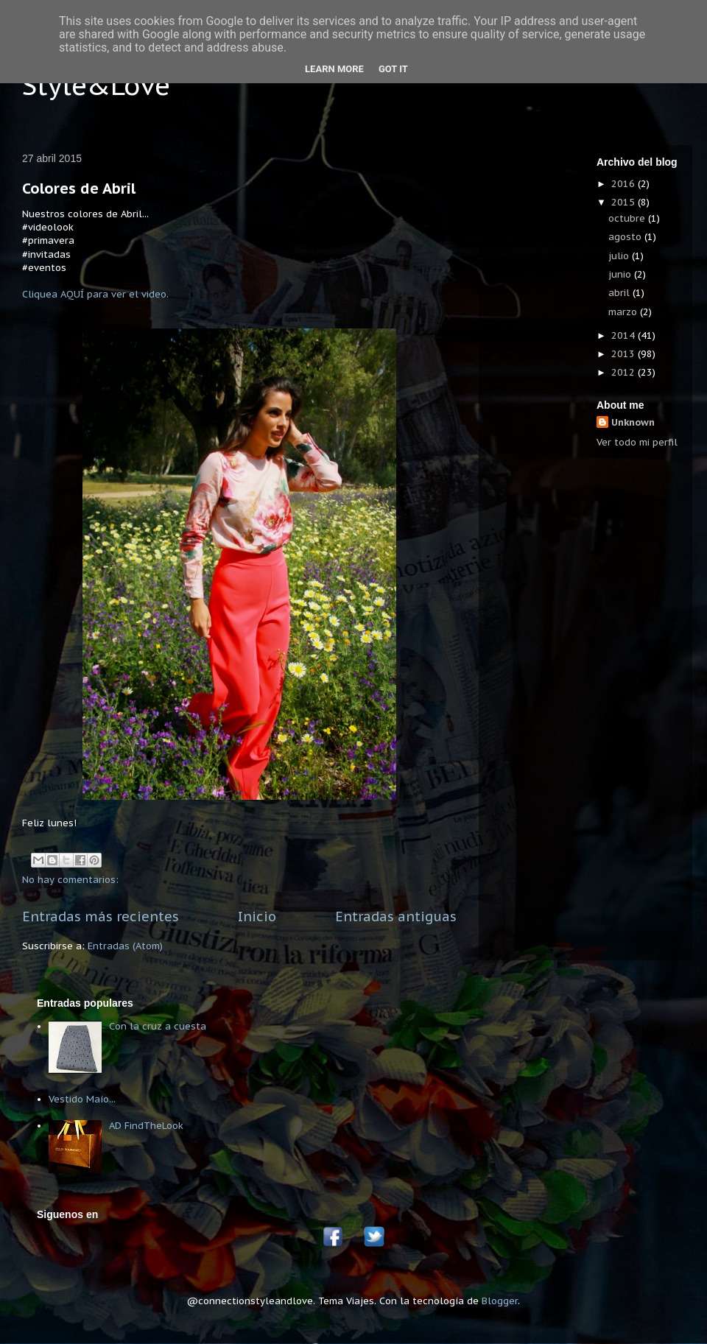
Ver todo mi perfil (637, 442)
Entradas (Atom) (125, 946)
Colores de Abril (79, 188)
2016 (624, 183)
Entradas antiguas (396, 916)
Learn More (334, 68)
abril (620, 292)
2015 (624, 202)
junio (621, 274)
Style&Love (96, 85)
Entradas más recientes (100, 916)
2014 (624, 335)
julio (620, 256)
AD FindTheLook (146, 1125)
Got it (393, 68)
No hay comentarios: (70, 879)
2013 (624, 354)
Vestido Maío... (82, 1099)
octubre (628, 218)
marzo (624, 312)
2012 (624, 372)
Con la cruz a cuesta (157, 1026)
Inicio (257, 916)
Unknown (633, 422)
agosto (626, 237)
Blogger (500, 1301)
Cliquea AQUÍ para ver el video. (95, 294)
